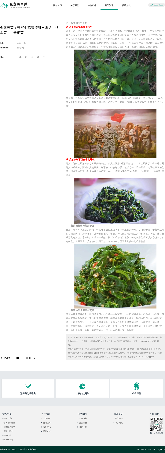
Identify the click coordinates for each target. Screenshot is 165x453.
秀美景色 (83, 423)
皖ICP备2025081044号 (147, 449)
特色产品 (92, 5)
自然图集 (82, 414)
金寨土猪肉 (8, 431)
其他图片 (83, 427)
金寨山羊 (7, 435)
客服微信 (155, 414)
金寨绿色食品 (9, 427)
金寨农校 (83, 418)
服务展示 (47, 427)
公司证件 (47, 423)
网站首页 (57, 5)
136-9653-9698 (156, 5)
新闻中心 (119, 418)
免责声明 (161, 449)
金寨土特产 (8, 418)
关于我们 (74, 5)
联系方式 (126, 5)
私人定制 (119, 423)
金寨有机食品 (9, 423)
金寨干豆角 (8, 440)
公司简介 (47, 418)
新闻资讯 (109, 5)
